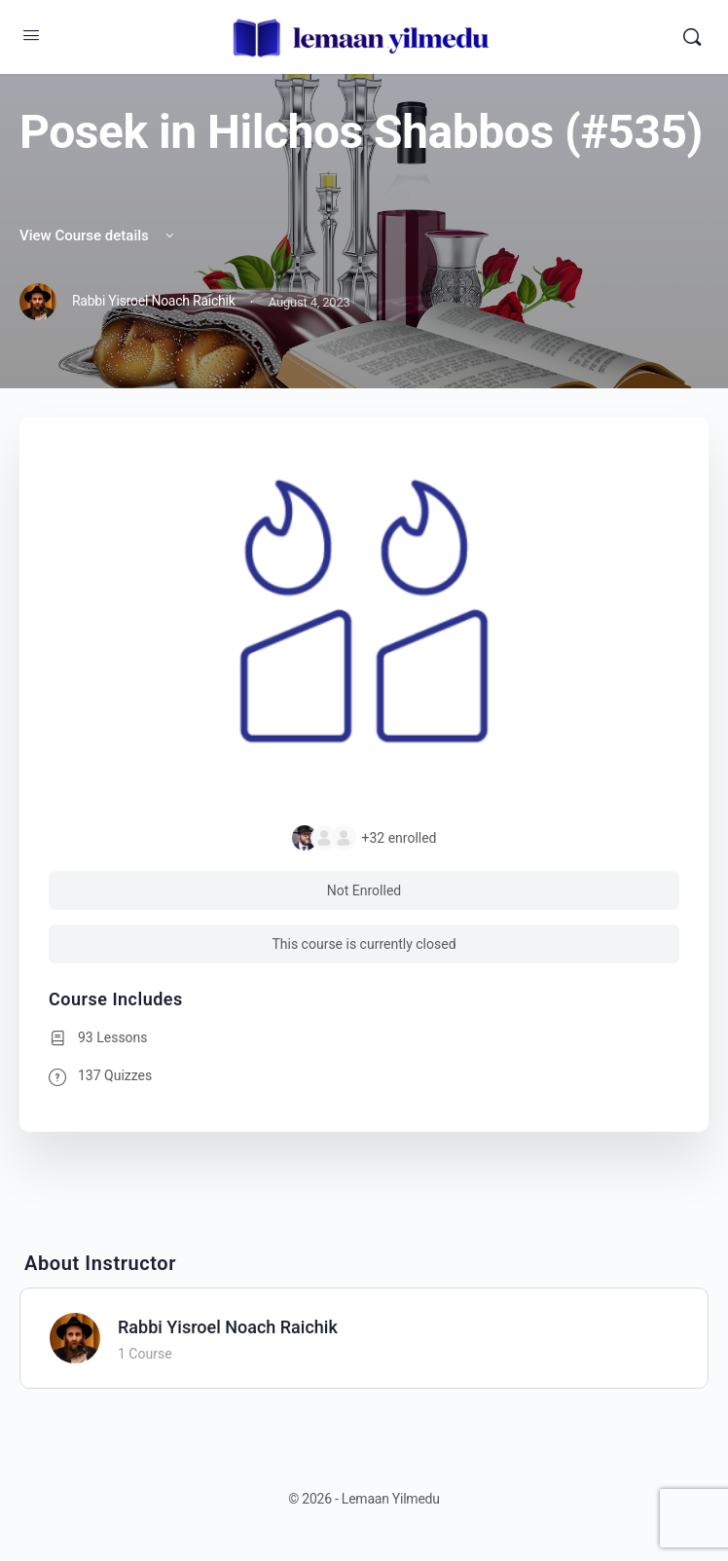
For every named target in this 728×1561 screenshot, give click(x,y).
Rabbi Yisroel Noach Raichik (228, 1327)
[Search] (692, 37)
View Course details (98, 235)
